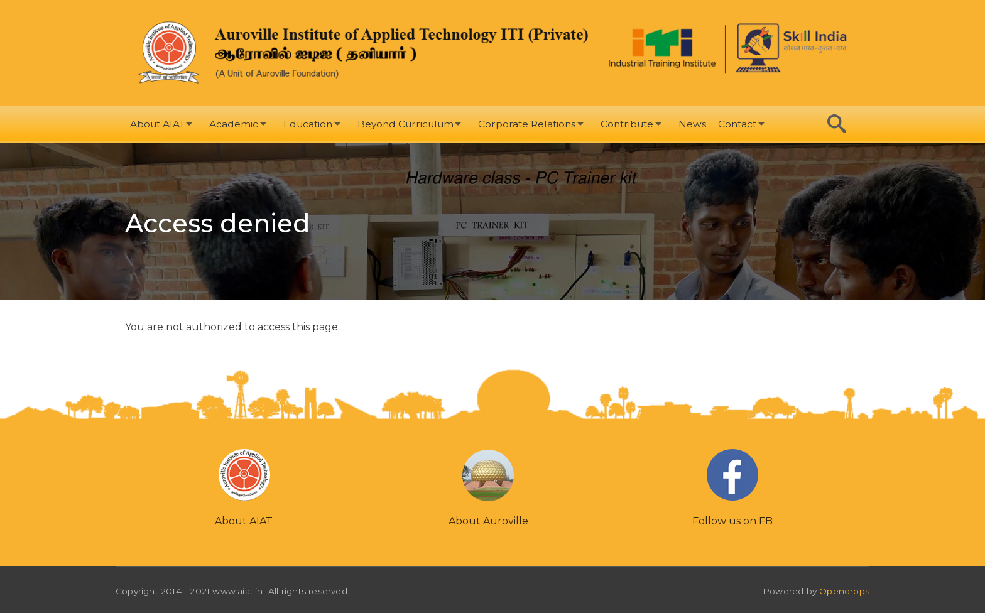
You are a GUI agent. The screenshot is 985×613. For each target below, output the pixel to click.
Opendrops (844, 591)
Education (307, 124)
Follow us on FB (732, 521)
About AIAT (157, 124)
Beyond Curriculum (405, 124)
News (692, 124)
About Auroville (488, 521)
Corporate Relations (526, 124)
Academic (233, 124)
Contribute (627, 124)
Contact (737, 124)
